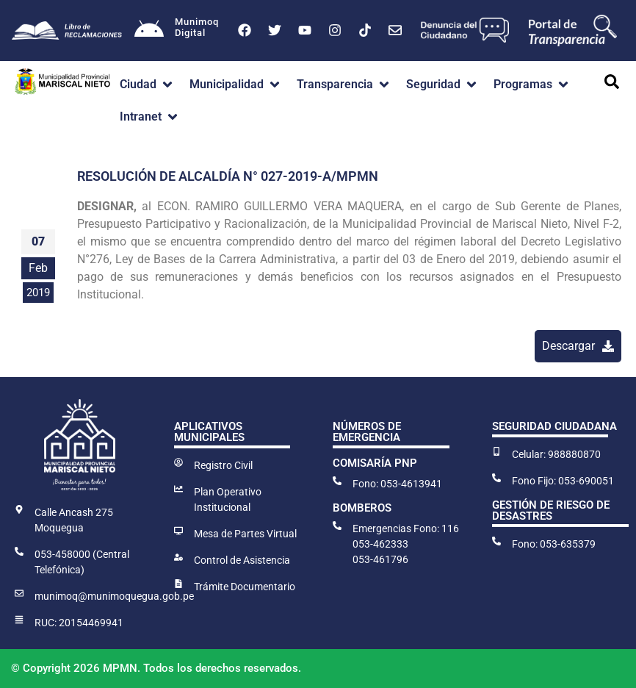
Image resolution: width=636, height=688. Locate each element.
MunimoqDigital (197, 27)
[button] (147, 84)
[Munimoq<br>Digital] (149, 30)
